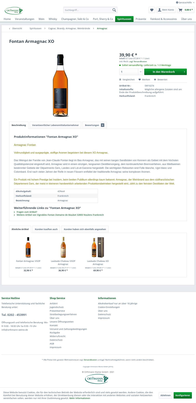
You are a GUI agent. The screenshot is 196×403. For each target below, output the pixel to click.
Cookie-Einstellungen (109, 307)
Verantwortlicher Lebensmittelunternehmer (55, 125)
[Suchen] (114, 10)
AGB (52, 343)
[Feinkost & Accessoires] (163, 19)
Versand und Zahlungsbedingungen (68, 329)
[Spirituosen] (124, 19)
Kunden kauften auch (46, 229)
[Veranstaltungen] (24, 19)
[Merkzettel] (152, 10)
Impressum (55, 347)
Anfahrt (54, 303)
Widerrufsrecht (57, 336)
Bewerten (160, 79)
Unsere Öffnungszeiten (62, 321)
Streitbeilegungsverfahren (63, 314)
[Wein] (41, 19)
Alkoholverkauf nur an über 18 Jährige (117, 303)
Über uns (54, 318)
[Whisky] (53, 19)
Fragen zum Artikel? (25, 211)
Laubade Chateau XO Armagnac (98, 263)
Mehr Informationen (79, 398)
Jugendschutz (57, 307)
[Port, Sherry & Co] (103, 19)
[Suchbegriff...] (90, 10)
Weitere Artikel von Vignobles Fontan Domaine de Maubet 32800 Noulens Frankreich (59, 214)
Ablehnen (165, 395)
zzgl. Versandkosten (138, 61)
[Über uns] (186, 19)
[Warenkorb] (185, 10)
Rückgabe (55, 332)
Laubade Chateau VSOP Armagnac (63, 263)
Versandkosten (90, 359)
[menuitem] (90, 10)
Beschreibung (19, 125)
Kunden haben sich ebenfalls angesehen (85, 229)
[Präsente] (141, 19)
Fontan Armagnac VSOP (28, 261)
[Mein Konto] (166, 10)
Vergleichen (127, 79)
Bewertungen (94, 125)
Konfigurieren (182, 395)
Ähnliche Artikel (20, 229)
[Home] (7, 19)
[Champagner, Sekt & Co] (75, 19)
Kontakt (54, 325)
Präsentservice (57, 310)
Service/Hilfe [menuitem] (184, 2)
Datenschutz (56, 339)
